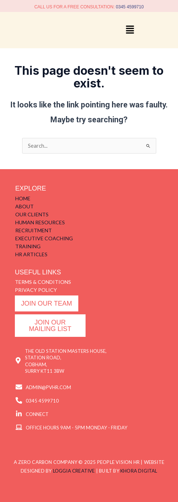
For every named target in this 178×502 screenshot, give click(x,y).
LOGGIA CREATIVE (74, 471)
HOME (22, 198)
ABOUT (24, 206)
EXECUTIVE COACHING (44, 238)
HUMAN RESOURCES (40, 222)
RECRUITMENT (33, 230)
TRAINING (28, 246)
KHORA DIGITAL (138, 471)
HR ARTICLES (31, 254)
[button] (130, 30)
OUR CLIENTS (32, 214)
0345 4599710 (130, 6)
